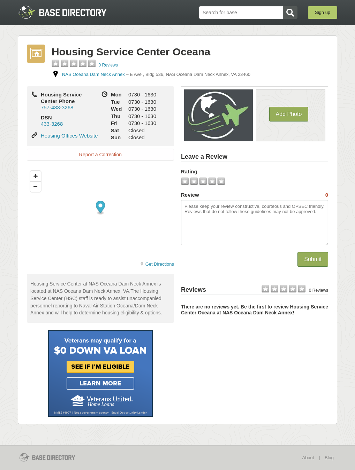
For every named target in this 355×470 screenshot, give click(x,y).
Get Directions (157, 264)
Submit (313, 259)
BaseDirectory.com (69, 12)
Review (254, 195)
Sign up (322, 12)
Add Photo (289, 114)
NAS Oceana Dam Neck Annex (93, 74)
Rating (189, 171)
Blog (329, 457)
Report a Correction (100, 154)
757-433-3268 (57, 107)
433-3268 (52, 124)
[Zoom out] (35, 186)
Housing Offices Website (69, 136)
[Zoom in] (35, 176)
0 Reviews (108, 65)
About (308, 457)
